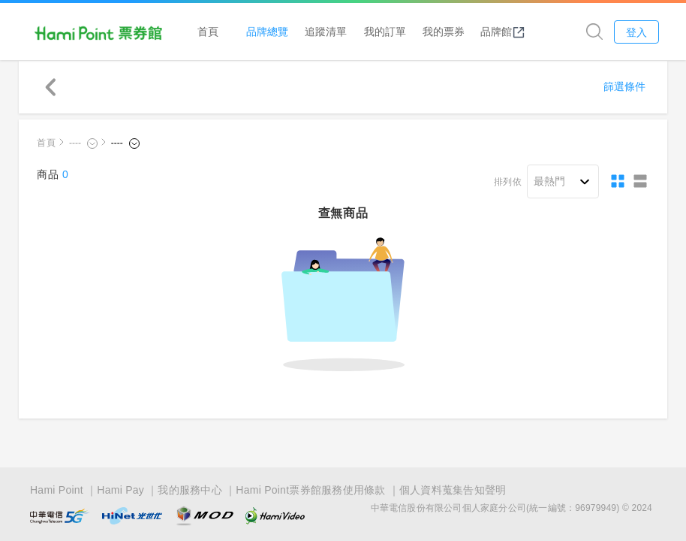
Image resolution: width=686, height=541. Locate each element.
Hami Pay (120, 490)
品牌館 (502, 31)
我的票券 (444, 31)
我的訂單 (385, 31)
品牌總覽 (267, 31)
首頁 (207, 31)
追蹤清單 (326, 31)
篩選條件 (624, 86)
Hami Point (56, 490)
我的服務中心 (190, 490)
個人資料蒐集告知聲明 (453, 490)
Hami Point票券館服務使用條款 (310, 490)
